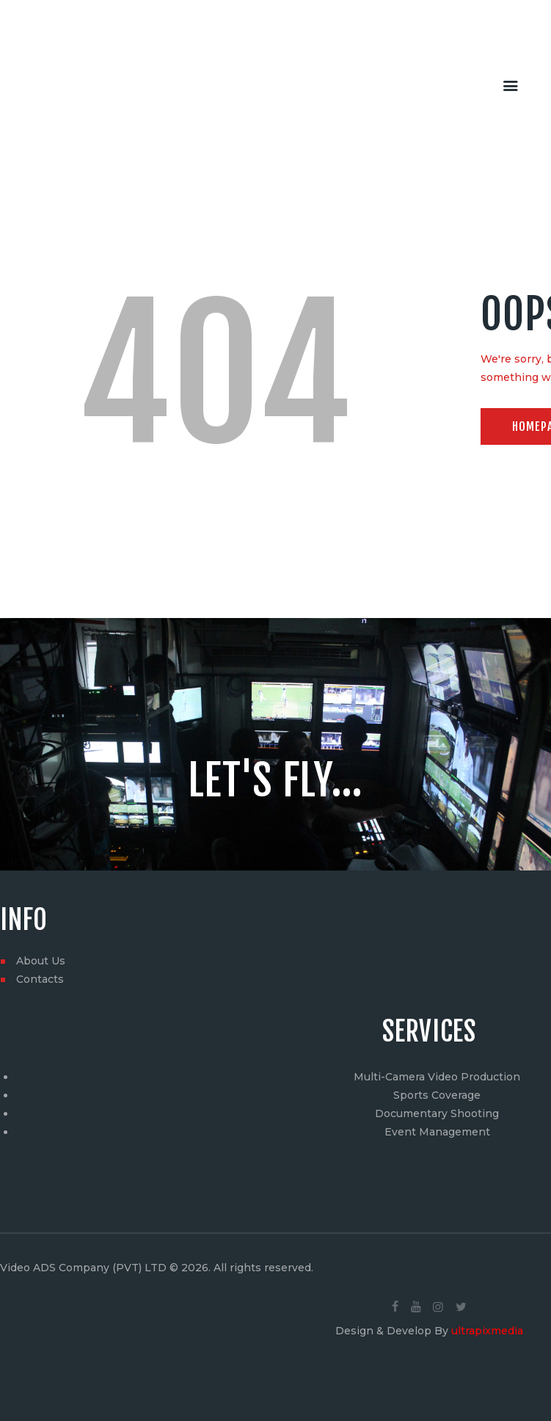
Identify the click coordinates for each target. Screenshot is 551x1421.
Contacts (40, 979)
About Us (40, 960)
